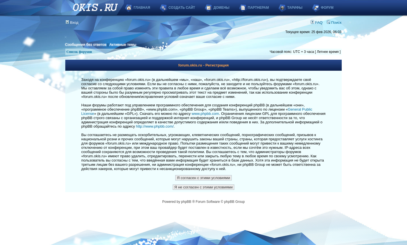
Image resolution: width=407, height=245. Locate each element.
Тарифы (294, 8)
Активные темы (122, 44)
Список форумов (79, 52)
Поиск (334, 22)
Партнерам (258, 8)
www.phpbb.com (205, 113)
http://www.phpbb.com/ (155, 126)
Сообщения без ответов (85, 44)
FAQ (316, 22)
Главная (142, 8)
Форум (327, 8)
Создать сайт (181, 8)
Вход (72, 22)
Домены (221, 8)
